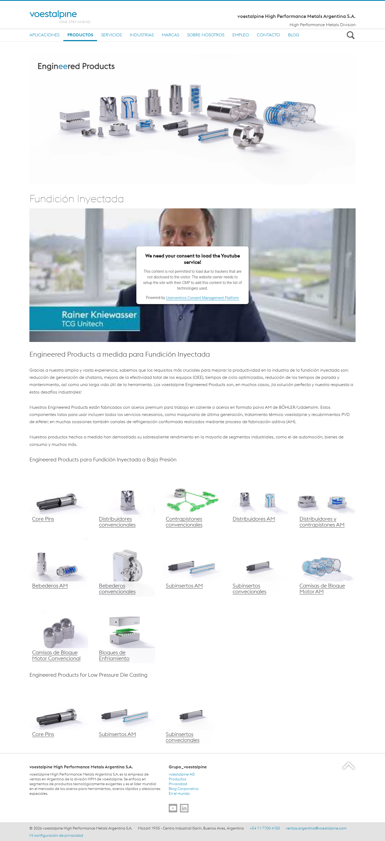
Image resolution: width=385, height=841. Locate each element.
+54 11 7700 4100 (265, 828)
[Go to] (173, 808)
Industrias (142, 34)
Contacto (268, 34)
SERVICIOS (111, 34)
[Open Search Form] (350, 35)
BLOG (293, 34)
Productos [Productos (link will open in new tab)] (177, 779)
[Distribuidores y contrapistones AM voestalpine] (326, 500)
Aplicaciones (44, 34)
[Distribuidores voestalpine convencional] (125, 500)
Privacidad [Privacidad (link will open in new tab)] (178, 783)
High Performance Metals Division (323, 24)
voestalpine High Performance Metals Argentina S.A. (296, 16)
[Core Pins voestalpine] (58, 500)
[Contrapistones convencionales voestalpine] (192, 500)
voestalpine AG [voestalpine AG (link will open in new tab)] (182, 774)
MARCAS (170, 34)
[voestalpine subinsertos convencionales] (259, 567)
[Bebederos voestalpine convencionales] (125, 567)
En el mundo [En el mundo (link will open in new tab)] (179, 793)
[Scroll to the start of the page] (349, 765)
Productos (80, 34)
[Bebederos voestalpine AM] (58, 567)
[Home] (65, 17)
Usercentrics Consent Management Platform (202, 298)
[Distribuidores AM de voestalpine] (259, 500)
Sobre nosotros (205, 34)
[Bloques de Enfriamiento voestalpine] (125, 634)
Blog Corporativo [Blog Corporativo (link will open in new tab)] (184, 788)
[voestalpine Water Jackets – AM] (326, 567)
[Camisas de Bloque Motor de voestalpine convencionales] (58, 634)
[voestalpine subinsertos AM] (192, 567)
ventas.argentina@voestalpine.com (316, 828)
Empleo (240, 34)
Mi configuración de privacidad (56, 835)
